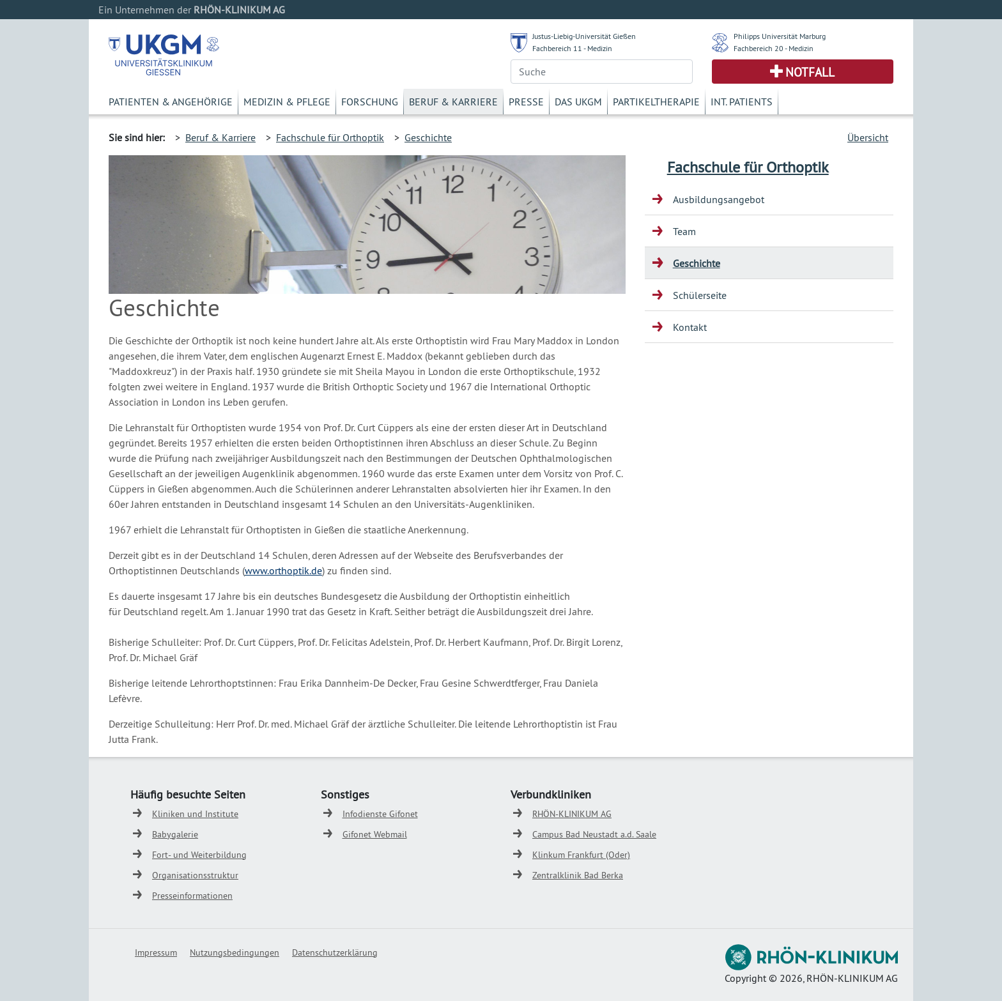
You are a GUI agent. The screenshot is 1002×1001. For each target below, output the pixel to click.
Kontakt (690, 327)
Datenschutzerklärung (335, 952)
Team (684, 231)
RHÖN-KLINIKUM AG (572, 814)
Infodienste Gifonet (380, 814)
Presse (526, 101)
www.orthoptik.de (283, 570)
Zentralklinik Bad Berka (577, 875)
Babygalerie (175, 834)
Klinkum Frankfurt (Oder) (581, 854)
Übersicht (867, 137)
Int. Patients (742, 101)
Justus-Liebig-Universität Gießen (584, 36)
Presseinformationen (192, 895)
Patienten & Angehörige (171, 101)
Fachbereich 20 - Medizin (773, 48)
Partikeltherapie (656, 101)
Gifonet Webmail (375, 834)
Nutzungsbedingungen (234, 952)
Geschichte (428, 137)
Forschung (369, 101)
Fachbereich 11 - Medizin (572, 48)
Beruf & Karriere (453, 101)
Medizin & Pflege (286, 101)
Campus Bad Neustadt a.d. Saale (594, 834)
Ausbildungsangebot (718, 199)
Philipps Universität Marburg (780, 36)
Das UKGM (578, 101)
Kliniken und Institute (195, 814)
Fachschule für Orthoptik (330, 137)
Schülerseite (700, 295)
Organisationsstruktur (195, 875)
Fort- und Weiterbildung (199, 854)
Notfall (810, 72)
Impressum (156, 952)
